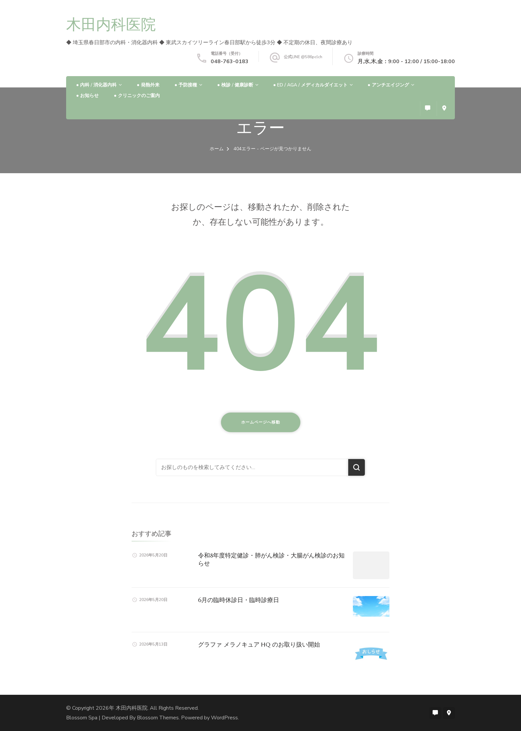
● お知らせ (87, 95)
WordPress (224, 717)
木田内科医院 (111, 24)
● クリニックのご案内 (136, 95)
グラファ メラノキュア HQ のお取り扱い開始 (259, 644)
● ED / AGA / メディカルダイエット (310, 85)
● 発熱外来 (148, 85)
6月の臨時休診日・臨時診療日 (238, 600)
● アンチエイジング (388, 85)
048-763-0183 (230, 61)
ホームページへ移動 (260, 422)
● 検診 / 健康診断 (235, 85)
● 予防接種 (185, 85)
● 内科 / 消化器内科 (96, 85)
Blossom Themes (158, 717)
